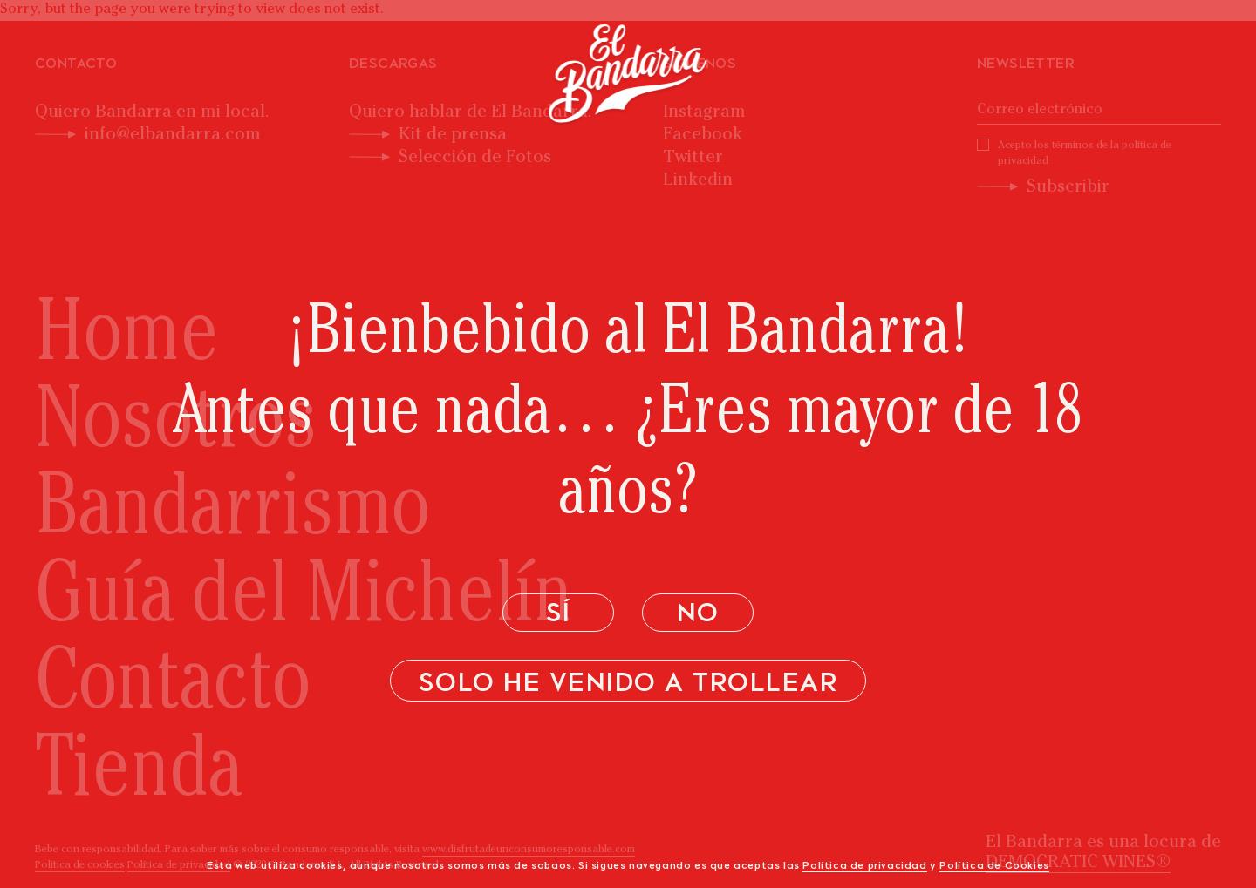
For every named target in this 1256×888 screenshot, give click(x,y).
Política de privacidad (864, 866)
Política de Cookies (993, 866)
